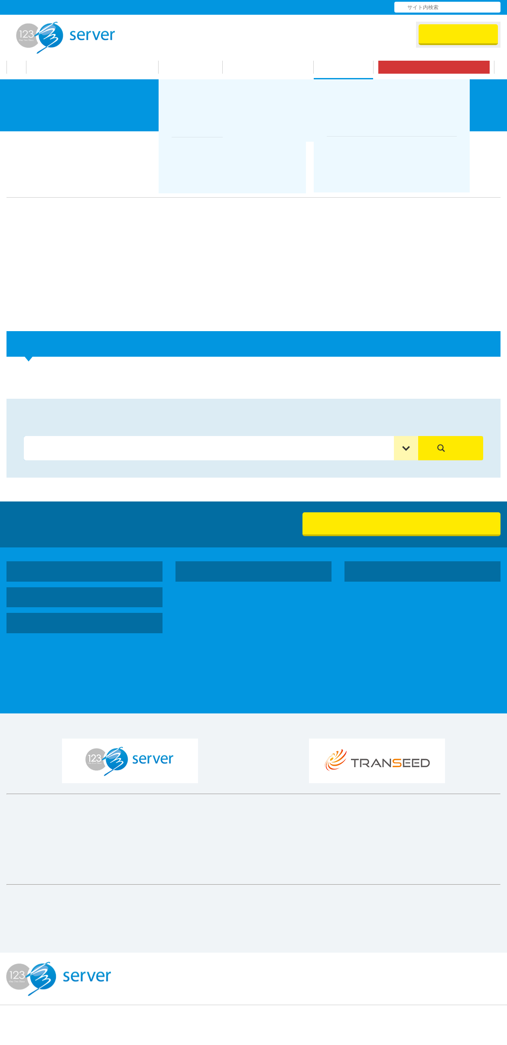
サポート (348, 67)
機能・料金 (195, 67)
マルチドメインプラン (230, 617)
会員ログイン (458, 34)
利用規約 (292, 968)
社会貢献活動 (385, 605)
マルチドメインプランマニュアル (78, 683)
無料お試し (438, 67)
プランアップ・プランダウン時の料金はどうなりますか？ (108, 372)
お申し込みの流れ (272, 67)
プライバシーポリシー (472, 968)
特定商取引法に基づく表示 (371, 968)
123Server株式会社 (65, 38)
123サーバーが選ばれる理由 (98, 67)
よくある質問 (289, 7)
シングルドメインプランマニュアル (81, 670)
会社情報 (236, 7)
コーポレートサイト (389, 571)
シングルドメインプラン (233, 604)
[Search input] (211, 448)
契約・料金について (157, 142)
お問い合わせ (344, 7)
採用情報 (378, 618)
